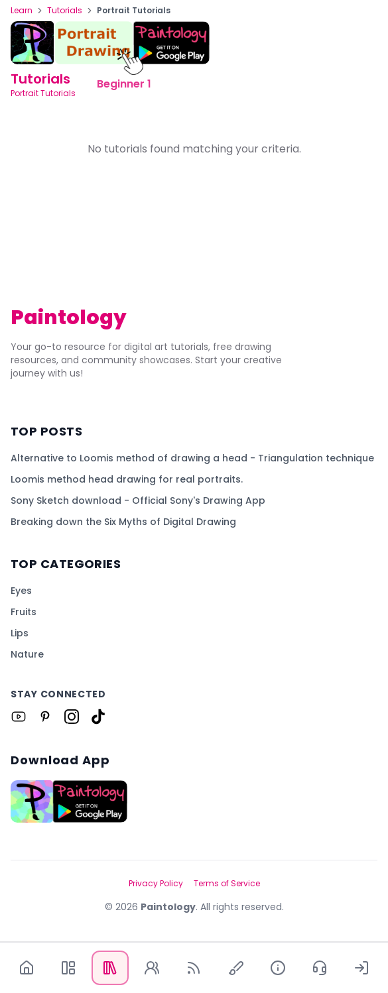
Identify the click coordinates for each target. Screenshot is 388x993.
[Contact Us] (320, 968)
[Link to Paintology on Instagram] (72, 717)
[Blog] (194, 968)
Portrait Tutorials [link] (133, 10)
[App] (68, 968)
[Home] (26, 968)
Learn (21, 10)
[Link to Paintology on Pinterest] (45, 717)
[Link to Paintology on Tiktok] (98, 717)
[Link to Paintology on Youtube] (19, 717)
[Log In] (362, 968)
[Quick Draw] (236, 968)
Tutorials (64, 10)
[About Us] (277, 968)
